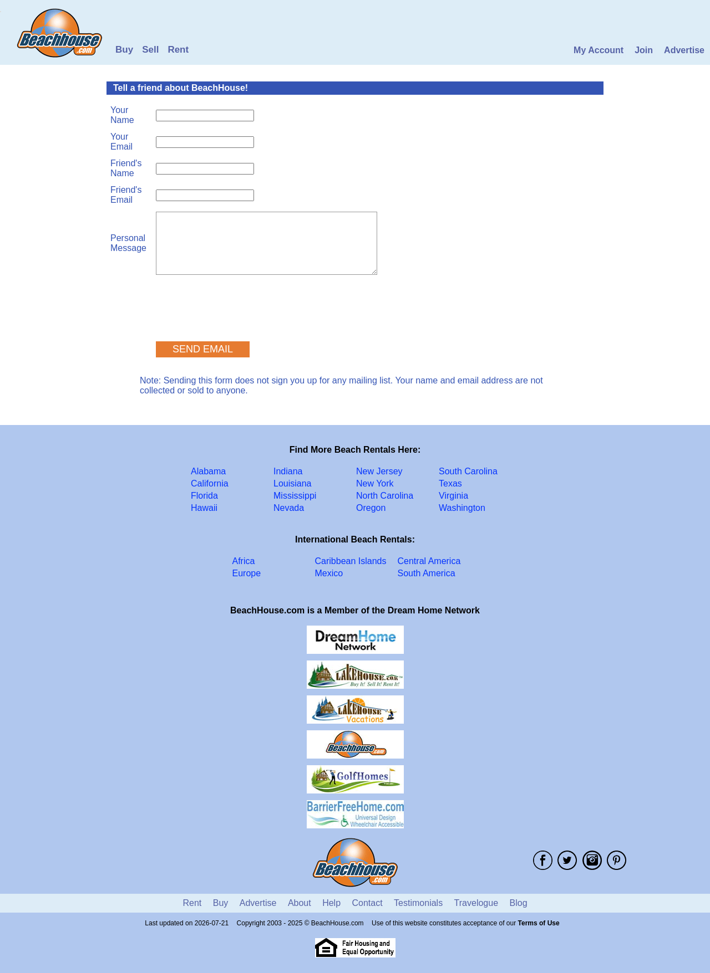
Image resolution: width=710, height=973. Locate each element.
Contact (367, 903)
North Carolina (384, 495)
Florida (204, 495)
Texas (450, 483)
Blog (519, 903)
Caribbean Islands (351, 561)
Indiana (288, 471)
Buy (124, 49)
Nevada (288, 508)
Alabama (208, 471)
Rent (178, 49)
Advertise (684, 50)
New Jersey (379, 471)
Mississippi (294, 495)
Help (331, 903)
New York (375, 483)
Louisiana (292, 483)
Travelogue (476, 903)
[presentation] (240, 303)
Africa (243, 561)
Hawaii (204, 508)
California (210, 483)
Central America (429, 561)
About (299, 903)
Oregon (371, 508)
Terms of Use (539, 923)
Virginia (453, 495)
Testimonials (418, 903)
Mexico (329, 573)
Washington (462, 508)
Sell (150, 49)
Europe (246, 573)
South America (426, 573)
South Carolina (468, 471)
